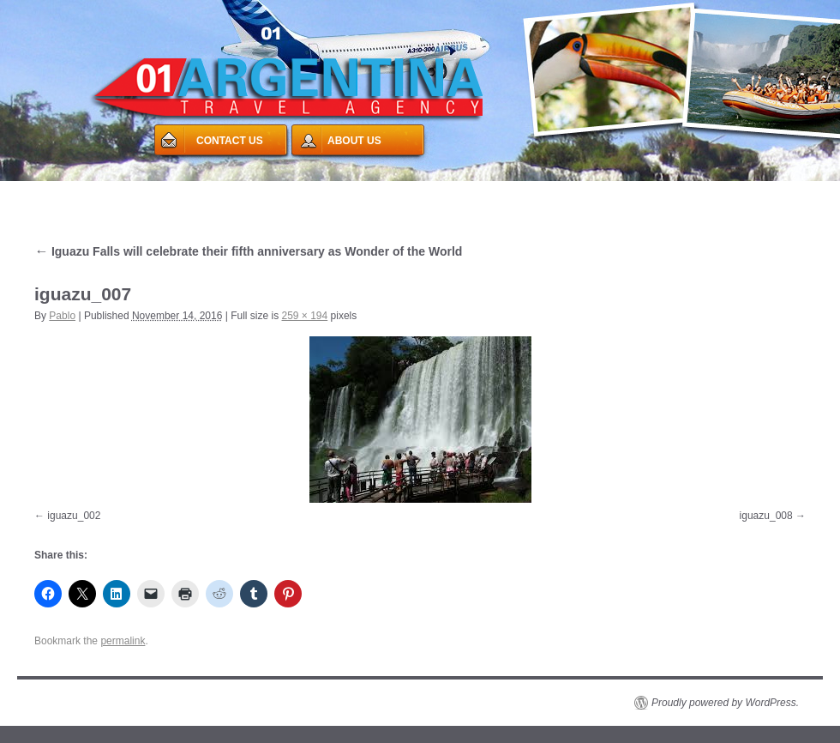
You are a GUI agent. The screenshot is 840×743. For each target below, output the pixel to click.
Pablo (62, 316)
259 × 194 (305, 316)
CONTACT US (229, 141)
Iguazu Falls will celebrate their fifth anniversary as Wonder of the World (248, 251)
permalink (122, 641)
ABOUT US (354, 141)
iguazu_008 (766, 516)
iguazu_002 (73, 516)
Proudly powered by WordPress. (725, 703)
